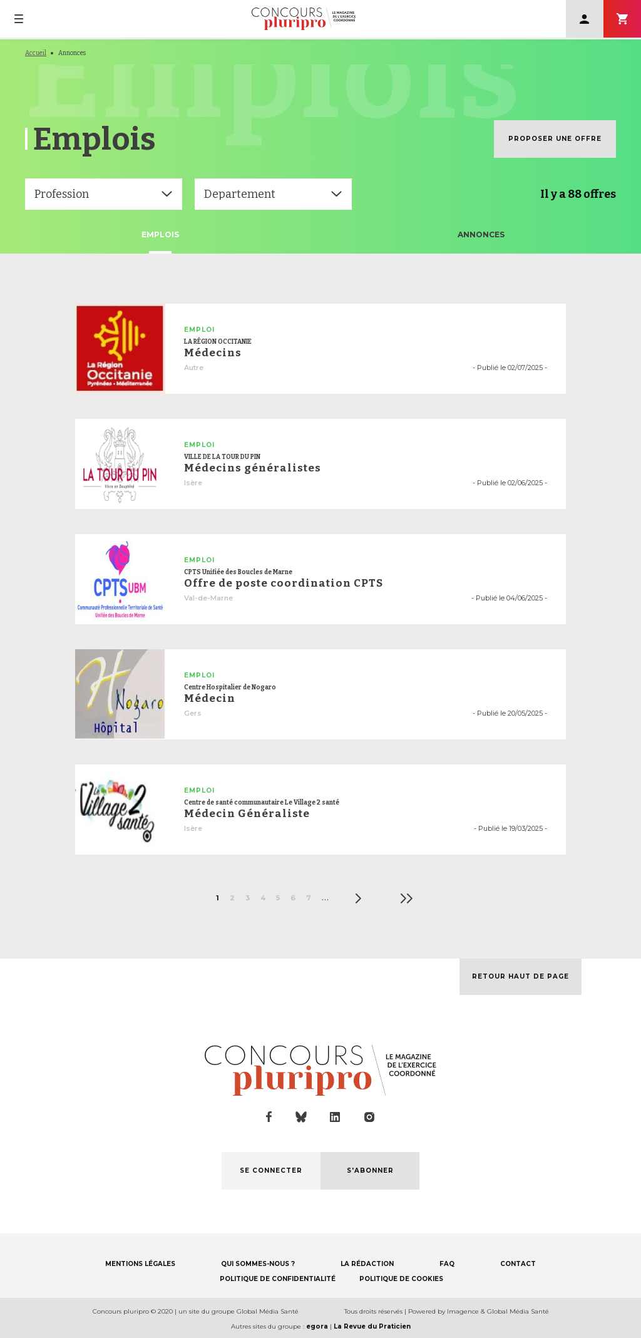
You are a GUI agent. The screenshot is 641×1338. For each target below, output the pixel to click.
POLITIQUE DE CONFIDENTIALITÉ (278, 1279)
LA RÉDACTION (367, 1264)
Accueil (35, 53)
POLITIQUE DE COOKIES (401, 1279)
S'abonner (622, 19)
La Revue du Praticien (372, 1326)
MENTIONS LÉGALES (140, 1264)
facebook (269, 1117)
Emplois (160, 234)
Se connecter (584, 19)
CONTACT (518, 1264)
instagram (369, 1117)
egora (317, 1326)
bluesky (301, 1117)
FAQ (446, 1264)
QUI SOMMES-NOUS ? (258, 1264)
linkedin (335, 1117)
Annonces (481, 234)
